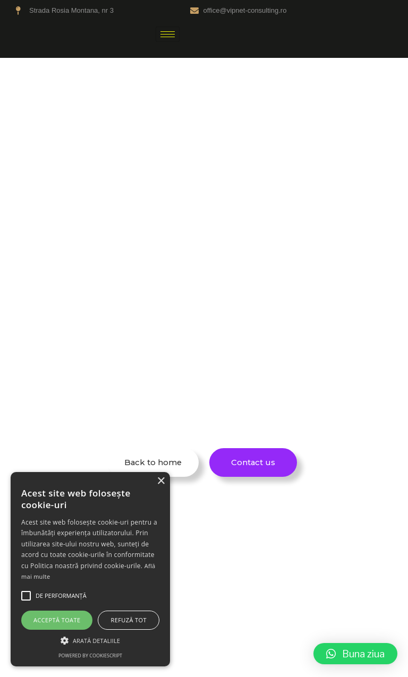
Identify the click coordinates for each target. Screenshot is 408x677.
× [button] (161, 481)
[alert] (90, 569)
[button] (355, 653)
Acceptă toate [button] (56, 620)
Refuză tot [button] (129, 620)
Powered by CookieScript (90, 655)
